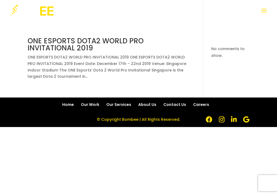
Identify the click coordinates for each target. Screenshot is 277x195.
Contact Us (174, 104)
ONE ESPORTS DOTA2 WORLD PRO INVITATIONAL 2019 (86, 44)
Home (68, 104)
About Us (147, 104)
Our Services (118, 104)
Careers (201, 104)
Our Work (90, 104)
